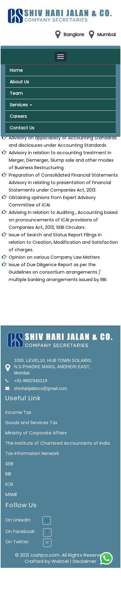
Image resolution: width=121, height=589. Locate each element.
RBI (8, 474)
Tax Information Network (32, 453)
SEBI (9, 464)
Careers (18, 116)
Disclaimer (84, 561)
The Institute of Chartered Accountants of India (57, 443)
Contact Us (22, 128)
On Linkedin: (28, 520)
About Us (19, 82)
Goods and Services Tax (31, 423)
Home (16, 70)
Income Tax (18, 412)
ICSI (9, 484)
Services (21, 105)
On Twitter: (17, 542)
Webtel (60, 561)
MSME (11, 494)
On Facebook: (20, 531)
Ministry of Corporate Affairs (36, 433)
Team (16, 93)
